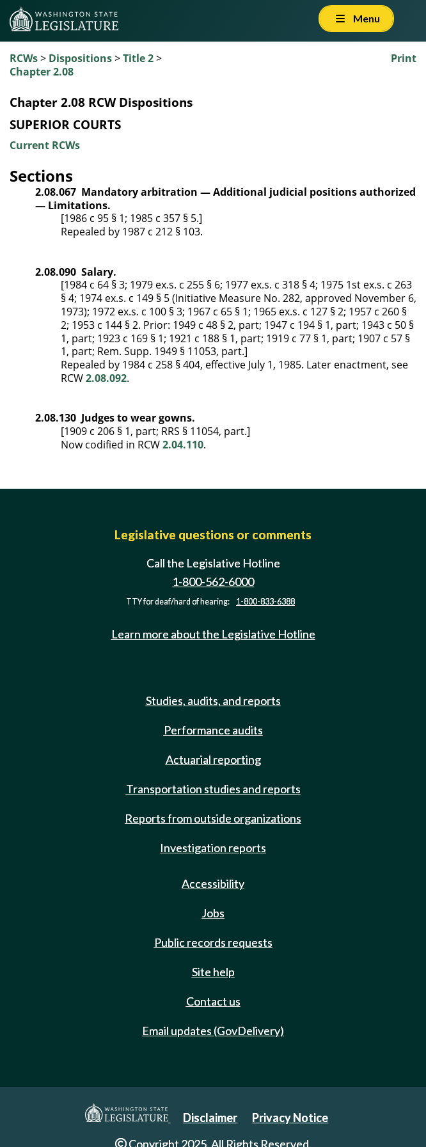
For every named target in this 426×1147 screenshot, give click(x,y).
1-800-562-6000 (213, 581)
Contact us (213, 1001)
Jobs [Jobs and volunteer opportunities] (213, 913)
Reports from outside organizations (213, 818)
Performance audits (213, 730)
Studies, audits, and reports (213, 700)
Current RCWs (45, 145)
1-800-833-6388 (265, 601)
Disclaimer (210, 1118)
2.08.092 (106, 378)
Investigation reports (213, 848)
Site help (213, 972)
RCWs (24, 58)
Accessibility (213, 883)
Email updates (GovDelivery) (213, 1031)
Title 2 (138, 58)
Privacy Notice (290, 1118)
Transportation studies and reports (213, 789)
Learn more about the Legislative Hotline (213, 634)
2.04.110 (182, 445)
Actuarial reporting (213, 759)
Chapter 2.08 (42, 72)
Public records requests (213, 942)
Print (403, 58)
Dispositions (80, 58)
